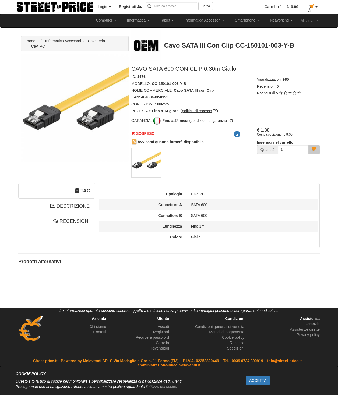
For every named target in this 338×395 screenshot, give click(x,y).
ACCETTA (257, 380)
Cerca (205, 6)
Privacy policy (308, 335)
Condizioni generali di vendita (219, 327)
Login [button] (104, 7)
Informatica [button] (138, 20)
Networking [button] (281, 20)
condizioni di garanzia (209, 120)
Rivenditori (160, 348)
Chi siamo (97, 327)
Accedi (163, 327)
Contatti (99, 332)
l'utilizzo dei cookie (161, 387)
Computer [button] (106, 20)
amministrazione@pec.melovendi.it (169, 365)
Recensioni (266, 86)
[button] (291, 6)
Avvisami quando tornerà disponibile (168, 142)
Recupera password (152, 337)
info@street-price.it (284, 361)
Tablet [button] (167, 20)
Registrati (161, 332)
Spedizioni (235, 348)
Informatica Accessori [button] (204, 20)
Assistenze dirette (305, 329)
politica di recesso (197, 111)
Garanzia (312, 324)
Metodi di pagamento (226, 332)
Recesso (237, 343)
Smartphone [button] (247, 20)
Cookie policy (233, 337)
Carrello (162, 343)
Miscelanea (310, 21)
